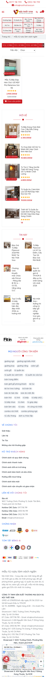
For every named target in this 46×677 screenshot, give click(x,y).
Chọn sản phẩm (13, 101)
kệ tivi (31, 384)
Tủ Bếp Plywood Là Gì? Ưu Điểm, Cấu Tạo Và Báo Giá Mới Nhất (37, 252)
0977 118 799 (14, 2)
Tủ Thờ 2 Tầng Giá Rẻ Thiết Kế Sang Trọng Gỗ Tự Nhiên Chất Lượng (30, 170)
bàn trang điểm (11, 380)
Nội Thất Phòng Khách (28, 30)
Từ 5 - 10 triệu (19, 45)
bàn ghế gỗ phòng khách (15, 384)
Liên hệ (5, 436)
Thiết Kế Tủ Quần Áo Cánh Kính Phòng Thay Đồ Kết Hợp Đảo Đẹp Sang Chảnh (30, 213)
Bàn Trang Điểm (28, 20)
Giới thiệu (6, 431)
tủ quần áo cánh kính (14, 375)
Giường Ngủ (7, 20)
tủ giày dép (32, 402)
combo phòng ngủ (29, 411)
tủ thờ (17, 398)
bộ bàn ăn (27, 389)
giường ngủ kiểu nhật (26, 361)
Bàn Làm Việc (18, 30)
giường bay (9, 366)
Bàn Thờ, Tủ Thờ (28, 25)
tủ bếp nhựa (10, 402)
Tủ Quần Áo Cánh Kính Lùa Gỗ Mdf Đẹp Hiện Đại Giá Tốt (30, 192)
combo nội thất (11, 411)
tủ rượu (21, 407)
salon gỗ (35, 366)
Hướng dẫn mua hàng (11, 477)
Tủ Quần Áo (18, 20)
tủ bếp (26, 398)
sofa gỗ (8, 370)
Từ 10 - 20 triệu (31, 45)
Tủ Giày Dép (7, 30)
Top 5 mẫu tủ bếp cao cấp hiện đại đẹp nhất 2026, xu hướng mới (16, 306)
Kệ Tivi (7, 25)
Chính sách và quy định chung (15, 458)
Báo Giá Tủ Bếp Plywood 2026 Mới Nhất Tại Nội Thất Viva (15, 252)
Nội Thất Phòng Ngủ (39, 30)
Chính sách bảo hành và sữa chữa (17, 472)
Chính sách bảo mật (11, 482)
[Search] (36, 12)
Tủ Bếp (38, 25)
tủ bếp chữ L (37, 398)
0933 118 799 (32, 2)
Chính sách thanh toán (12, 463)
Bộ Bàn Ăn (17, 25)
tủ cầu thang (10, 416)
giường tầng (22, 366)
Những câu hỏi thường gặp (14, 445)
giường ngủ (9, 361)
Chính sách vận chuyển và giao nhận (18, 487)
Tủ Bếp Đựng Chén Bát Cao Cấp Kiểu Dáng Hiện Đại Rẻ (30, 129)
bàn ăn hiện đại (11, 393)
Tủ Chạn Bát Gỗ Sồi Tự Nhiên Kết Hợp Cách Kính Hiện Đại (30, 149)
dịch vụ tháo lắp (26, 416)
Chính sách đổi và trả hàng (14, 467)
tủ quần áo (19, 370)
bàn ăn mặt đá (27, 393)
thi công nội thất (34, 407)
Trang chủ (6, 37)
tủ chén (21, 402)
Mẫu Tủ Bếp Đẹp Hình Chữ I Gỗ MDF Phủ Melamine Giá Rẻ (12, 84)
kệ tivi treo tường (12, 389)
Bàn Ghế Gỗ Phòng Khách (39, 20)
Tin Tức (5, 441)
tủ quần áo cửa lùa (34, 375)
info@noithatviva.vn (23, 5)
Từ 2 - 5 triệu (7, 45)
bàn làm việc (10, 407)
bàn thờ (8, 398)
